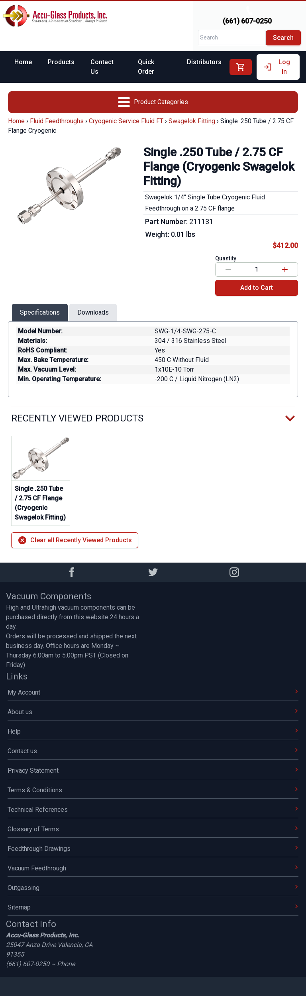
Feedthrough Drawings (153, 848)
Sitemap (153, 907)
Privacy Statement (153, 770)
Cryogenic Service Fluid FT (126, 121)
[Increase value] (285, 269)
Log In (276, 66)
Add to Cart (256, 287)
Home (23, 62)
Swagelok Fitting (192, 121)
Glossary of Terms (153, 829)
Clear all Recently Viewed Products (75, 540)
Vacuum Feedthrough (153, 868)
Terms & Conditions (153, 790)
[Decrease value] (228, 269)
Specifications (40, 312)
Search (283, 37)
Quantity (225, 258)
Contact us (153, 751)
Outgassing (153, 888)
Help (153, 731)
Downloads (93, 312)
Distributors (204, 62)
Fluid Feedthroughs (57, 121)
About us (153, 712)
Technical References (153, 809)
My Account (153, 692)
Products (61, 62)
